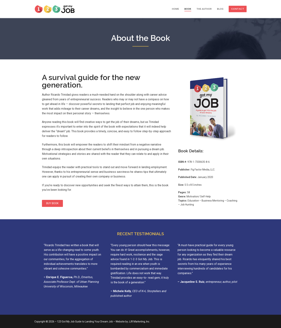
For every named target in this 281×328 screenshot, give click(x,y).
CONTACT (237, 8)
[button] (52, 203)
